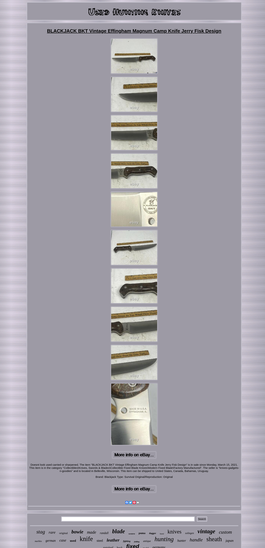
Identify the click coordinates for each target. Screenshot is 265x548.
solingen (189, 533)
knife (86, 538)
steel (100, 540)
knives (174, 532)
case (62, 540)
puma (142, 533)
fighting (126, 541)
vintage (206, 531)
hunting (164, 539)
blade (118, 531)
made (91, 532)
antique (147, 541)
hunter (181, 540)
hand (162, 534)
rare (52, 532)
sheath (214, 539)
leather (113, 540)
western (131, 534)
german (51, 540)
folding (136, 542)
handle (196, 539)
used (73, 540)
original (63, 533)
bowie (77, 532)
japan (230, 540)
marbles (38, 541)
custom (225, 532)
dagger (152, 533)
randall (104, 533)
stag (40, 532)
